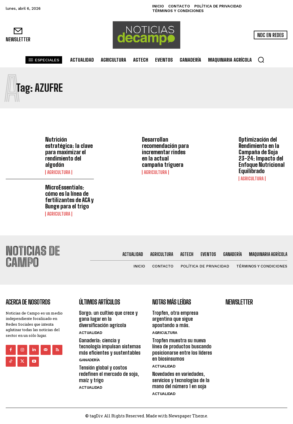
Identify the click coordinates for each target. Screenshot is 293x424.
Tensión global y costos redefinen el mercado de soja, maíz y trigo (109, 373)
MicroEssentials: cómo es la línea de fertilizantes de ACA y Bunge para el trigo (69, 197)
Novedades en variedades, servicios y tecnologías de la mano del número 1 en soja (180, 380)
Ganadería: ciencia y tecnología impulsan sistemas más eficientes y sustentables (110, 346)
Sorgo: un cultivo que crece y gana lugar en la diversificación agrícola (108, 318)
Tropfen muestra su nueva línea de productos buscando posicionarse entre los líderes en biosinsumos (182, 349)
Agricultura (58, 172)
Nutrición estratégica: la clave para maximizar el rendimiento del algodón (69, 152)
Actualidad (90, 332)
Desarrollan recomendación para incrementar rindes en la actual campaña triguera (165, 152)
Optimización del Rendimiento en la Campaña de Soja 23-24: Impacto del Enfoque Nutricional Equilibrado (262, 155)
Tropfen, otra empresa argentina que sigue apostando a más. (175, 318)
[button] (261, 60)
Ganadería (89, 360)
